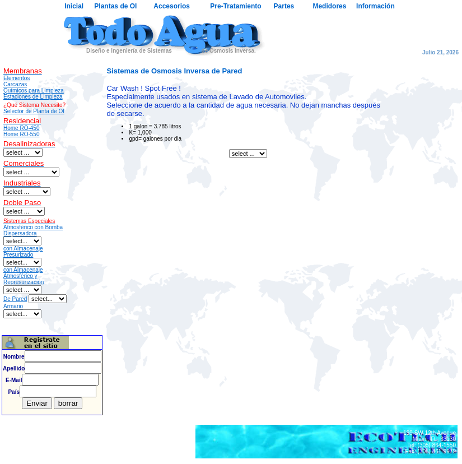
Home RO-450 (21, 128)
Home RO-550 (21, 134)
